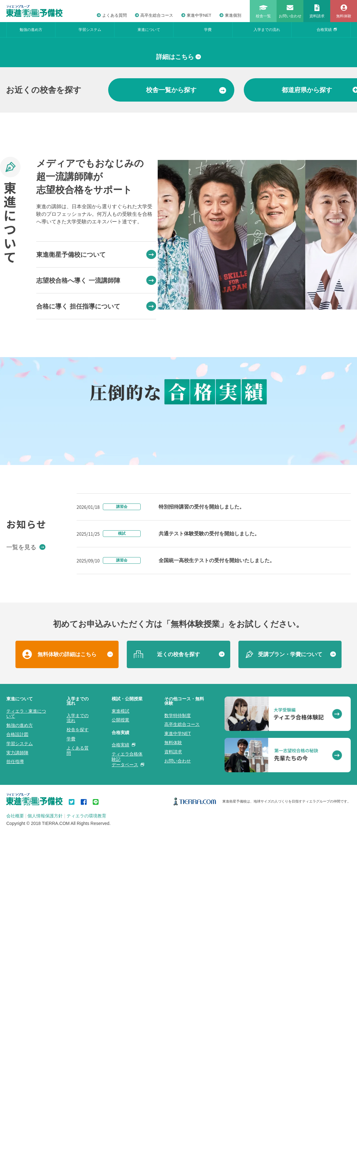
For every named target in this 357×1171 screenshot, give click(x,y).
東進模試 (120, 1077)
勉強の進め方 (31, 29)
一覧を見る (25, 912)
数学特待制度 (177, 1081)
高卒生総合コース (154, 15)
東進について (149, 29)
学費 (208, 29)
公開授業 (120, 1086)
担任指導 (15, 1127)
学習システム (90, 29)
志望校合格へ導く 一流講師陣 (96, 397)
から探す (186, 206)
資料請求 (173, 1117)
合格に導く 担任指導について (96, 422)
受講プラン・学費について (290, 1020)
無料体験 (173, 1108)
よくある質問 (112, 15)
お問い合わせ (177, 1126)
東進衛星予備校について (96, 371)
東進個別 (230, 15)
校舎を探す (78, 1095)
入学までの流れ (267, 29)
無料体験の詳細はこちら (67, 1020)
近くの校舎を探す (178, 1020)
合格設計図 (17, 1100)
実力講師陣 (17, 1118)
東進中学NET (196, 15)
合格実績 (327, 29)
